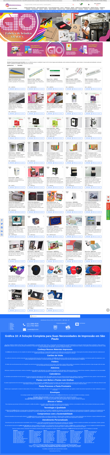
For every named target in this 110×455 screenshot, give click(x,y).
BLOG (11, 327)
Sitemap (105, 0)
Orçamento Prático (108, 206)
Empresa (87, 0)
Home (11, 323)
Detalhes (12, 113)
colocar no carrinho (20, 113)
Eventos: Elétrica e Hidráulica (79, 0)
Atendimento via (108, 215)
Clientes (92, 0)
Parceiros (96, 0)
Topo (108, 310)
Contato (100, 0)
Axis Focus (58, 450)
